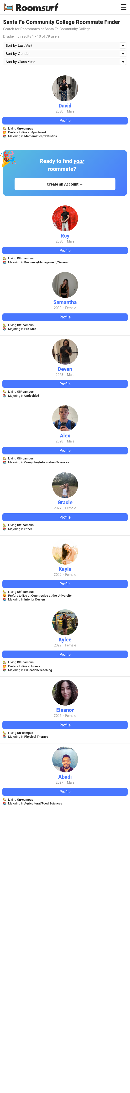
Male (70, 111)
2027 (57, 508)
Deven (65, 369)
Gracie (65, 502)
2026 (57, 716)
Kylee (65, 640)
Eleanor (65, 710)
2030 (59, 111)
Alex (65, 436)
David (64, 106)
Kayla (65, 569)
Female (70, 308)
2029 (57, 575)
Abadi (65, 777)
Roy (65, 236)
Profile (65, 120)
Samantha (65, 302)
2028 (59, 375)
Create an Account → (65, 184)
